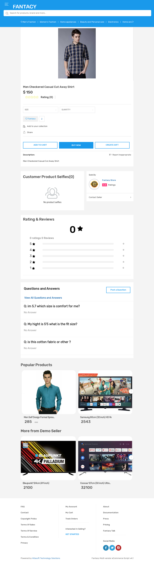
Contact (25, 512)
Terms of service (29, 531)
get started (72, 534)
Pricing (106, 524)
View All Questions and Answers (43, 297)
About (106, 506)
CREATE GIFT (112, 145)
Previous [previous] (23, 393)
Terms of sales (28, 524)
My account (71, 506)
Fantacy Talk (109, 531)
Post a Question (118, 290)
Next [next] (131, 393)
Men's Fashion (29, 22)
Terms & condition (30, 537)
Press (106, 519)
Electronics (113, 22)
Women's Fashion (48, 22)
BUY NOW (76, 145)
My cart (69, 512)
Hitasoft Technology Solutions (46, 558)
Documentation (110, 512)
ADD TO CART (40, 145)
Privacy (24, 543)
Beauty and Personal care (92, 22)
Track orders (71, 519)
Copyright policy (29, 519)
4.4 (104, 185)
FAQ (23, 506)
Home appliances (68, 22)
